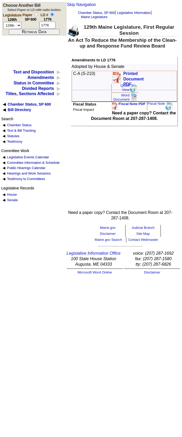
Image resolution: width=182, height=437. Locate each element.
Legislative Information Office (94, 253)
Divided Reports (38, 88)
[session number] (12, 25)
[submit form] (34, 32)
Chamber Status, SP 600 (96, 13)
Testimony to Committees (26, 179)
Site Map (143, 234)
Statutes (13, 136)
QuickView (125, 88)
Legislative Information (134, 13)
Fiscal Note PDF (132, 104)
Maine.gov (108, 228)
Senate (12, 200)
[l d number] (47, 25)
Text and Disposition (33, 72)
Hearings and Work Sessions (29, 173)
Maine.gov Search (108, 240)
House (12, 194)
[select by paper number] (36, 14)
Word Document (121, 97)
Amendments (40, 77)
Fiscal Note (156, 104)
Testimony (14, 141)
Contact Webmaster (143, 240)
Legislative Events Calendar (28, 157)
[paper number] (30, 25)
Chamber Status (19, 125)
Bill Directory (19, 110)
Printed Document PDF (133, 77)
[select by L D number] (52, 14)
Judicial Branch (143, 228)
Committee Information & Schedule (33, 163)
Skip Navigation (81, 4)
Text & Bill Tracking (21, 130)
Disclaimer (108, 234)
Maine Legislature (94, 17)
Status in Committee (34, 83)
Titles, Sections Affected (29, 93)
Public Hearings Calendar (26, 168)
